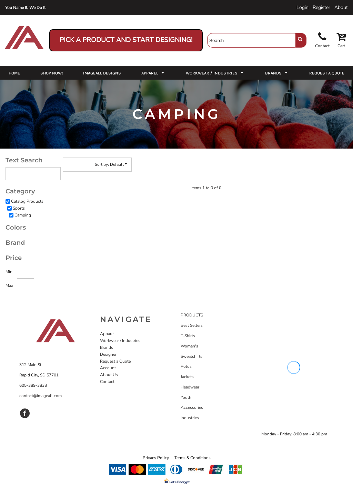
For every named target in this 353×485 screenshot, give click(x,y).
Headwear (190, 387)
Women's (189, 346)
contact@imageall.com (40, 395)
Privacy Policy (156, 458)
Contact (107, 381)
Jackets (187, 377)
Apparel (107, 333)
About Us (109, 374)
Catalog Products (27, 201)
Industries (190, 418)
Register (321, 7)
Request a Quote (115, 361)
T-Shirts (188, 336)
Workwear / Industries (120, 340)
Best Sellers (192, 325)
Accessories (192, 407)
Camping (22, 215)
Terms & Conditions (192, 458)
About (341, 7)
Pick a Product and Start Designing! (126, 40)
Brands (106, 347)
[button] (153, 73)
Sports (19, 208)
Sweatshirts (191, 356)
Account (108, 368)
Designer (108, 354)
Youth (186, 397)
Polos (186, 366)
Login (302, 7)
